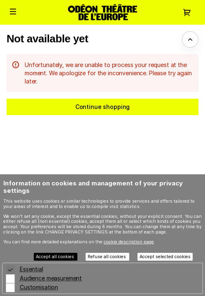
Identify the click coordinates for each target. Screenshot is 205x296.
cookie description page (129, 242)
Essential (31, 269)
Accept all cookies (55, 256)
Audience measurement (51, 278)
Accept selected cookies (165, 256)
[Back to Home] (102, 12)
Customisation (39, 287)
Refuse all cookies (107, 256)
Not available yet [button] (47, 38)
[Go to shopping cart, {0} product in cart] (187, 12)
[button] (13, 11)
